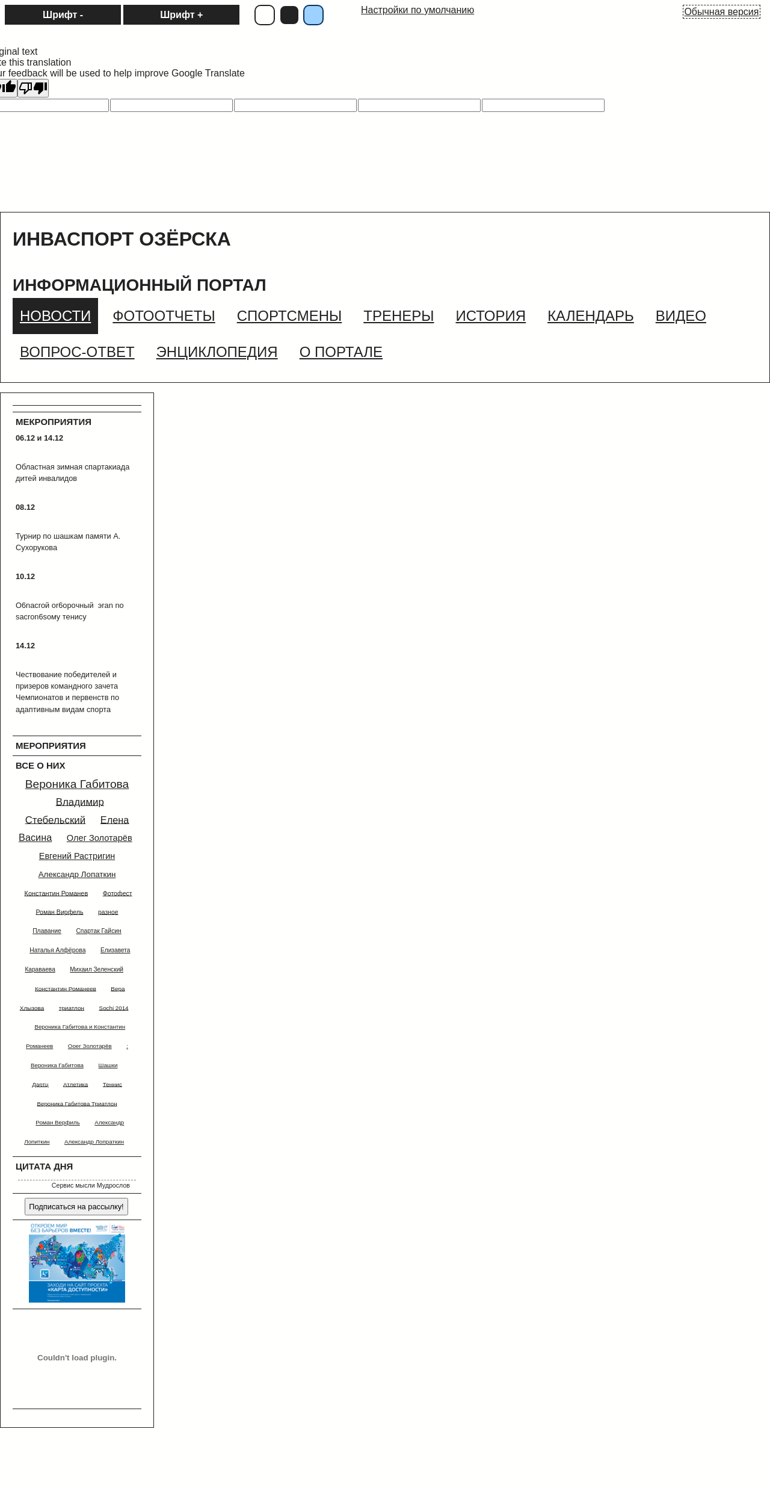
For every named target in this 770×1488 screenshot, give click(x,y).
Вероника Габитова (77, 784)
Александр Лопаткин (77, 874)
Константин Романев (56, 892)
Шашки (107, 1065)
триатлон (71, 1007)
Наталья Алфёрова (57, 950)
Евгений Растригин (77, 856)
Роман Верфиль (57, 1122)
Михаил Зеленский (96, 969)
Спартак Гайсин (98, 931)
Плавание (46, 931)
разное (108, 911)
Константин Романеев (65, 988)
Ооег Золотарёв (90, 1046)
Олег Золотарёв (99, 838)
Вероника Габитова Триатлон (77, 1103)
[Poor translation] (33, 88)
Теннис (112, 1083)
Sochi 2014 (114, 1007)
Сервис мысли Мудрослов (91, 1185)
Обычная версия (721, 12)
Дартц (40, 1083)
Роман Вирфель (60, 911)
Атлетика (75, 1083)
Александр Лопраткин (94, 1141)
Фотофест (117, 892)
